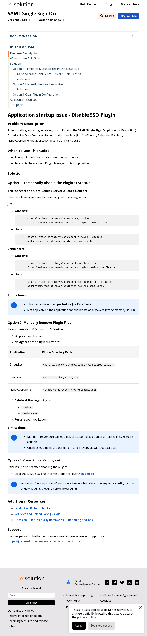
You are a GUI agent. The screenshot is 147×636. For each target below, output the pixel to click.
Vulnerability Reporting (78, 594)
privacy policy (86, 617)
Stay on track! (31, 587)
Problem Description (24, 53)
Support (18, 105)
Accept (78, 625)
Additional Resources (23, 100)
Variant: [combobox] (49, 20)
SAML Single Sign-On (32, 13)
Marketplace (130, 4)
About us (105, 600)
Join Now (31, 602)
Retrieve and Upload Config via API (38, 513)
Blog (108, 4)
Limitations (23, 79)
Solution (15, 63)
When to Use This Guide (25, 58)
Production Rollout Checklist (34, 507)
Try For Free (128, 16)
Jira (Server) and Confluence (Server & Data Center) (48, 74)
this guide (87, 473)
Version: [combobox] (17, 20)
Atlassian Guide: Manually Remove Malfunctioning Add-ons (54, 519)
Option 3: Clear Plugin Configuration (36, 94)
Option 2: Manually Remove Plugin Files (38, 84)
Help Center (88, 4)
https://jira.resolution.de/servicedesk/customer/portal (44, 540)
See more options (100, 625)
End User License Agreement (118, 594)
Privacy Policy (71, 600)
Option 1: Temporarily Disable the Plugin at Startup (46, 69)
